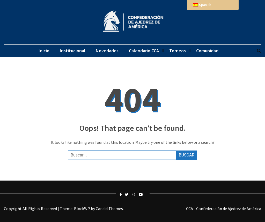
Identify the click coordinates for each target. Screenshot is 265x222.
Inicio (44, 51)
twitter (127, 194)
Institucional (72, 51)
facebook (122, 194)
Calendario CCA (144, 51)
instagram (134, 194)
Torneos (177, 51)
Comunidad (207, 51)
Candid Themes (109, 208)
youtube (141, 194)
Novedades (107, 51)
